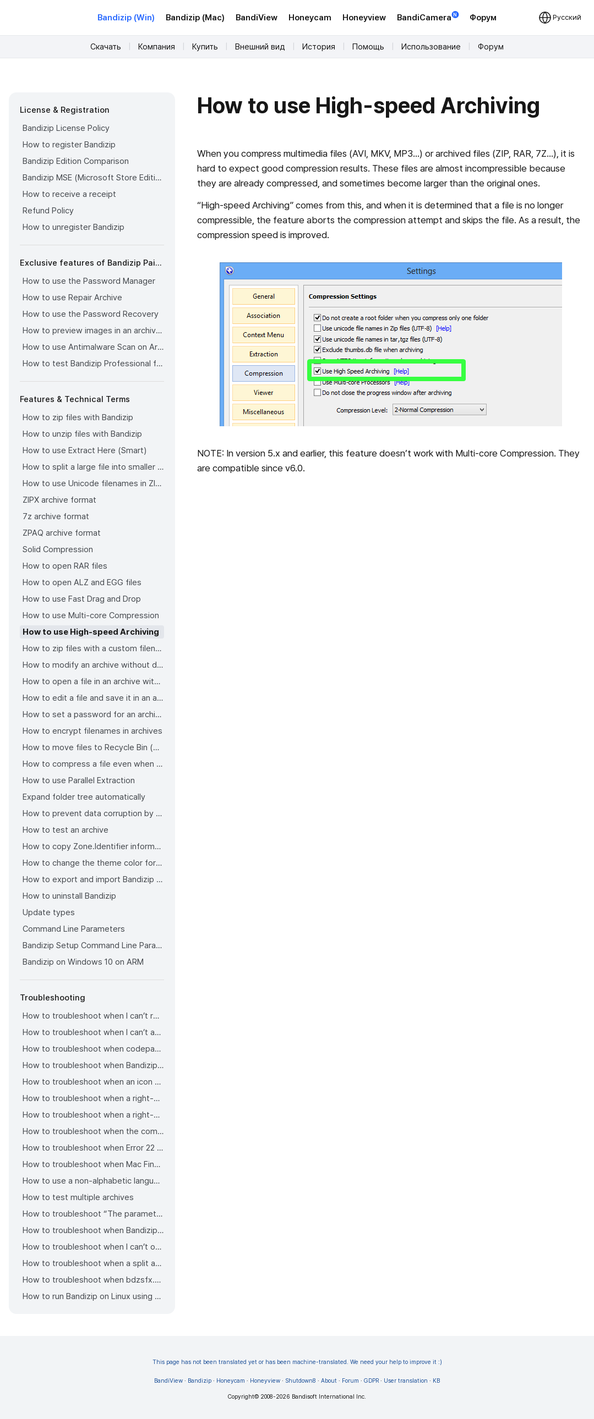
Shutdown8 (300, 1380)
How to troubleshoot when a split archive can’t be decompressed (93, 1263)
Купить (205, 47)
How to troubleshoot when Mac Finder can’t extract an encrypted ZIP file (93, 1164)
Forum (350, 1380)
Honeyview (364, 18)
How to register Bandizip (69, 145)
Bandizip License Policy (66, 128)
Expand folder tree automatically (84, 797)
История (318, 47)
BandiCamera (428, 17)
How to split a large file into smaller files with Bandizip (93, 467)
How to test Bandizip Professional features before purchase (93, 364)
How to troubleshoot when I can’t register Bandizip (93, 1016)
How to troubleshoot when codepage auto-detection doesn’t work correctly (93, 1049)
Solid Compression (58, 549)
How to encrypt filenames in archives (92, 731)
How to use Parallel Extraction (79, 780)
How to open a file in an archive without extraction (93, 681)
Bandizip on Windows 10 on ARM (83, 962)
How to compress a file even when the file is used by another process (93, 764)
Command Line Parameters (74, 929)
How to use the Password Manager (89, 281)
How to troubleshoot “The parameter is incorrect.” (93, 1214)
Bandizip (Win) (126, 18)
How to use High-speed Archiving (91, 632)
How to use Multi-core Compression (91, 615)
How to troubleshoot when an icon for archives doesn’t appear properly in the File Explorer (93, 1082)
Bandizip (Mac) (195, 18)
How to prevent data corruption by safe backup (93, 813)
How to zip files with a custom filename (93, 648)
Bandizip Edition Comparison (76, 161)
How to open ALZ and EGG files (82, 582)
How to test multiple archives (78, 1197)
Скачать (105, 47)
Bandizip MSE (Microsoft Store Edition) (93, 178)
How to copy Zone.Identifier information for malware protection (93, 846)
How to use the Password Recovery (91, 314)
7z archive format (56, 516)
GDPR (371, 1380)
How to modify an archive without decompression (93, 665)
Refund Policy (48, 211)
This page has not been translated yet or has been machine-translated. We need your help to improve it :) (297, 1362)
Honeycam (309, 18)
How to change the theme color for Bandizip (93, 863)
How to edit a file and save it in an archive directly (93, 698)
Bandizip (199, 1380)
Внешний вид (260, 47)
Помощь (368, 47)
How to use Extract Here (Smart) (84, 450)
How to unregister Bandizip (73, 227)
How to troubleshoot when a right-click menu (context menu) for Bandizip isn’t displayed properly (93, 1115)
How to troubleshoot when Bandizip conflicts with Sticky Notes (93, 1230)
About (329, 1380)
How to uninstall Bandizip (69, 896)
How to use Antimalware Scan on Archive (93, 347)
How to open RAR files (65, 566)
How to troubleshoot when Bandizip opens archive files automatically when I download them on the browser (93, 1065)
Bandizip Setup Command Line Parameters (93, 945)
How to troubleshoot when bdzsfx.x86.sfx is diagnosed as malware (93, 1280)
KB (436, 1380)
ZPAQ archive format (62, 533)
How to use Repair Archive (72, 297)
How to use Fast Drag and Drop (82, 599)
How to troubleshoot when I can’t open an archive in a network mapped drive (93, 1247)
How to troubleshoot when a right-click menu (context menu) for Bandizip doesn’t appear (93, 1098)
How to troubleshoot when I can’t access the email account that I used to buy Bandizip (93, 1032)
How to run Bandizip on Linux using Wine (93, 1296)
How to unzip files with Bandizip (82, 434)
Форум (483, 18)
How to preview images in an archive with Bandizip (93, 331)
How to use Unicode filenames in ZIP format (93, 483)
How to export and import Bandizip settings (93, 879)
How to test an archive (65, 830)
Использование (431, 47)
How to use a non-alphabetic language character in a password (93, 1181)
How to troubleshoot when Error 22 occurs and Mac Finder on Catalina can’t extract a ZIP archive (93, 1148)
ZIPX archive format (59, 500)
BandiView (256, 18)
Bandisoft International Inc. (329, 1396)
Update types (49, 912)
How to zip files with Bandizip (78, 417)
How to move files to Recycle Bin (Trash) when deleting (93, 747)
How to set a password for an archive (93, 714)
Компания (156, 47)
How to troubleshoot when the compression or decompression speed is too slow (93, 1131)
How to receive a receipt (69, 194)
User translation (406, 1380)
